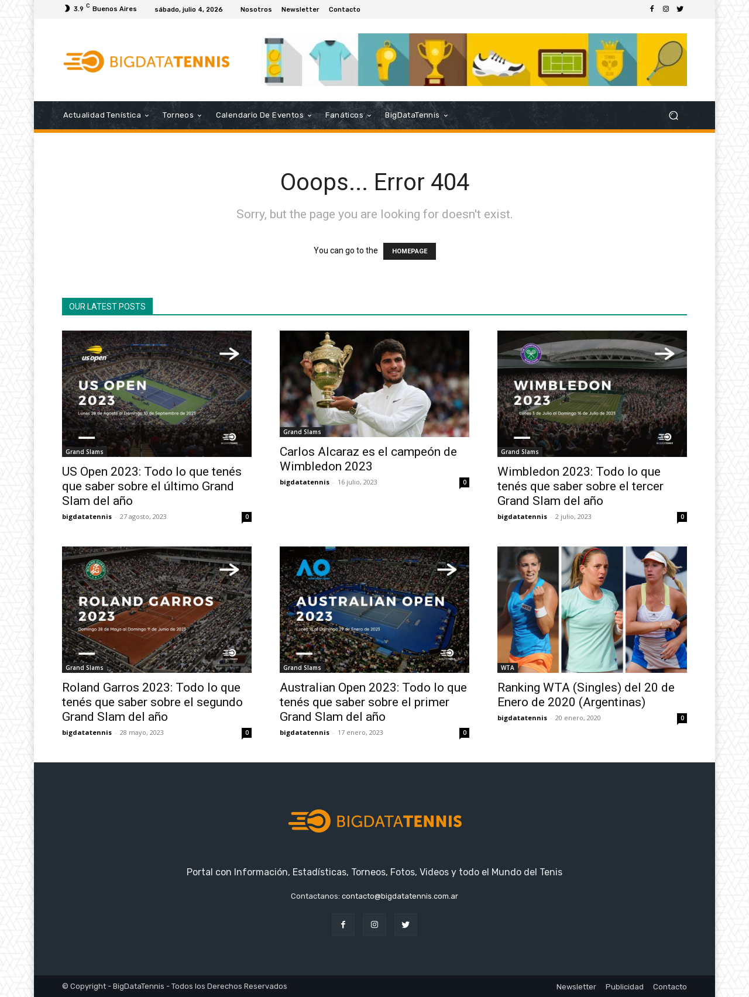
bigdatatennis (87, 516)
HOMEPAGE (409, 251)
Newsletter (576, 986)
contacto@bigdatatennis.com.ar (400, 896)
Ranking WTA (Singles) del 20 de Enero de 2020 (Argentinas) (586, 694)
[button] (673, 115)
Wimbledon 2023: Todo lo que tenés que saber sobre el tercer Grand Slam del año (580, 486)
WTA (507, 667)
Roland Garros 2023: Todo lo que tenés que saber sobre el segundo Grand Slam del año (152, 702)
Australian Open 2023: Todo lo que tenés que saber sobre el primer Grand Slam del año (373, 702)
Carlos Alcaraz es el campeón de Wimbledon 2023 (368, 459)
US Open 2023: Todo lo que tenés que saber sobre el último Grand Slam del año (152, 486)
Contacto (670, 986)
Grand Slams (85, 452)
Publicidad (625, 986)
